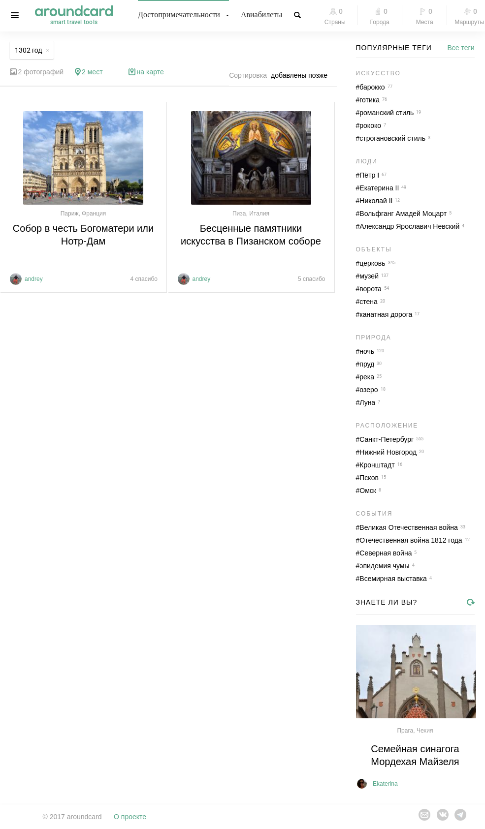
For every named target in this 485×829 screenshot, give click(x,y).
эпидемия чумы (384, 565)
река (366, 376)
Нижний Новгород (388, 452)
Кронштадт (376, 464)
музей (369, 276)
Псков (369, 477)
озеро (368, 389)
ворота (370, 288)
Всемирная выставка (393, 578)
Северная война (385, 553)
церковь (372, 263)
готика (369, 99)
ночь (366, 351)
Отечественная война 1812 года (410, 540)
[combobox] (302, 75)
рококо (370, 125)
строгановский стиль (392, 138)
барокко (372, 87)
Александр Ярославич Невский (409, 226)
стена (368, 301)
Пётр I (369, 175)
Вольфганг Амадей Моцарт (403, 213)
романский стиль (386, 112)
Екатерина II (379, 187)
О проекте (130, 816)
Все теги (461, 47)
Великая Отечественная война (408, 527)
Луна (367, 402)
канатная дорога (385, 314)
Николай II (375, 200)
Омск (367, 490)
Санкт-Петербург (386, 439)
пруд (366, 364)
